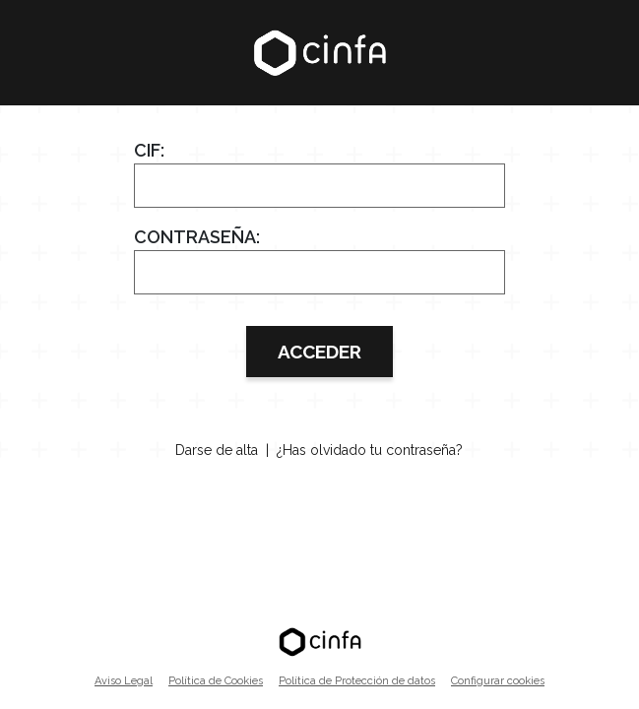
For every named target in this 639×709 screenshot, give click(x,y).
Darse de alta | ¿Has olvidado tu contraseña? (319, 450)
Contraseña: (197, 236)
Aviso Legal (124, 681)
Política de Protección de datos (357, 681)
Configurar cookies (497, 681)
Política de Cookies (215, 681)
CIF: (149, 150)
